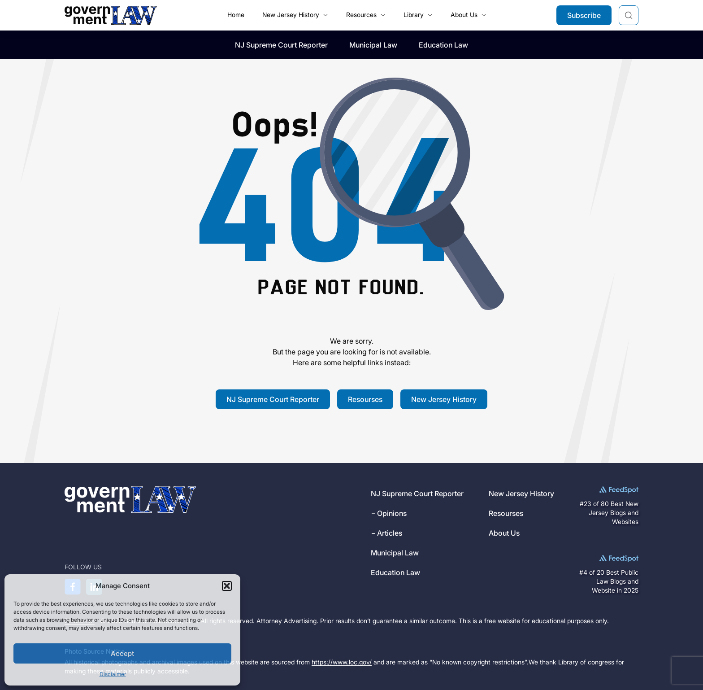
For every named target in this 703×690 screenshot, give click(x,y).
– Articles (387, 532)
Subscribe (584, 15)
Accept (122, 653)
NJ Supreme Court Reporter (281, 44)
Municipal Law (373, 44)
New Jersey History (444, 399)
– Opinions (389, 513)
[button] (226, 585)
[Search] (628, 15)
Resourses (365, 399)
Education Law (443, 44)
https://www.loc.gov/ (342, 662)
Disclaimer (113, 674)
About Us (504, 532)
